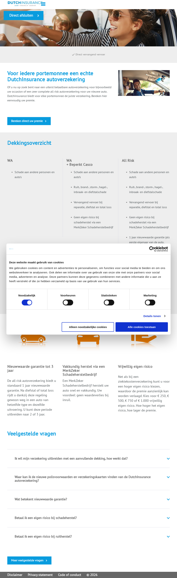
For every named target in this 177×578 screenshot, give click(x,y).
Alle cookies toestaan (142, 327)
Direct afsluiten (21, 15)
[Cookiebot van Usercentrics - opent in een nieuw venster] (152, 249)
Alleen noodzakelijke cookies (88, 327)
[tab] (88, 458)
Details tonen (152, 315)
